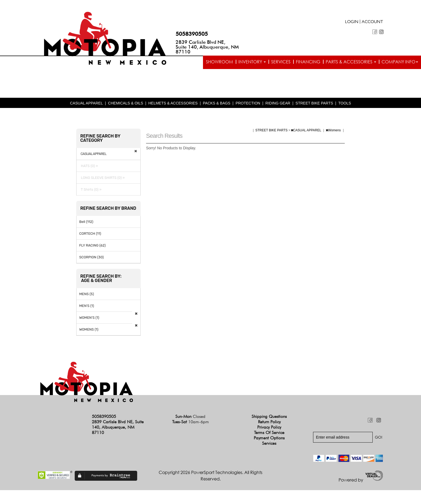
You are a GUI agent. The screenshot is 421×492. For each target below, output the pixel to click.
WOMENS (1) (89, 331)
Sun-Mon (190, 418)
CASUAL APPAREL (86, 105)
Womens (334, 132)
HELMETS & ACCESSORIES (173, 105)
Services (281, 61)
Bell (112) (86, 223)
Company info (400, 61)
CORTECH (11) (90, 235)
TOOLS (344, 105)
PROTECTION (247, 105)
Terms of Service (269, 434)
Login (351, 22)
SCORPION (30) (91, 259)
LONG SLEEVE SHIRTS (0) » (102, 179)
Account (372, 22)
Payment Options (269, 439)
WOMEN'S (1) (89, 319)
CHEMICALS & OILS (125, 105)
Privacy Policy (269, 428)
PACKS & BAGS (216, 105)
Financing (308, 61)
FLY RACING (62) (92, 247)
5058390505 (192, 34)
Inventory (252, 61)
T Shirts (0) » (90, 191)
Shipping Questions (269, 418)
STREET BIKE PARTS (314, 105)
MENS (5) (86, 296)
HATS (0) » (88, 167)
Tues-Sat (190, 423)
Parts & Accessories (351, 61)
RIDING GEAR (278, 105)
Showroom (219, 61)
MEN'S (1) (86, 307)
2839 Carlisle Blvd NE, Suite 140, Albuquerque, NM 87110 (207, 47)
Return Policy (269, 423)
